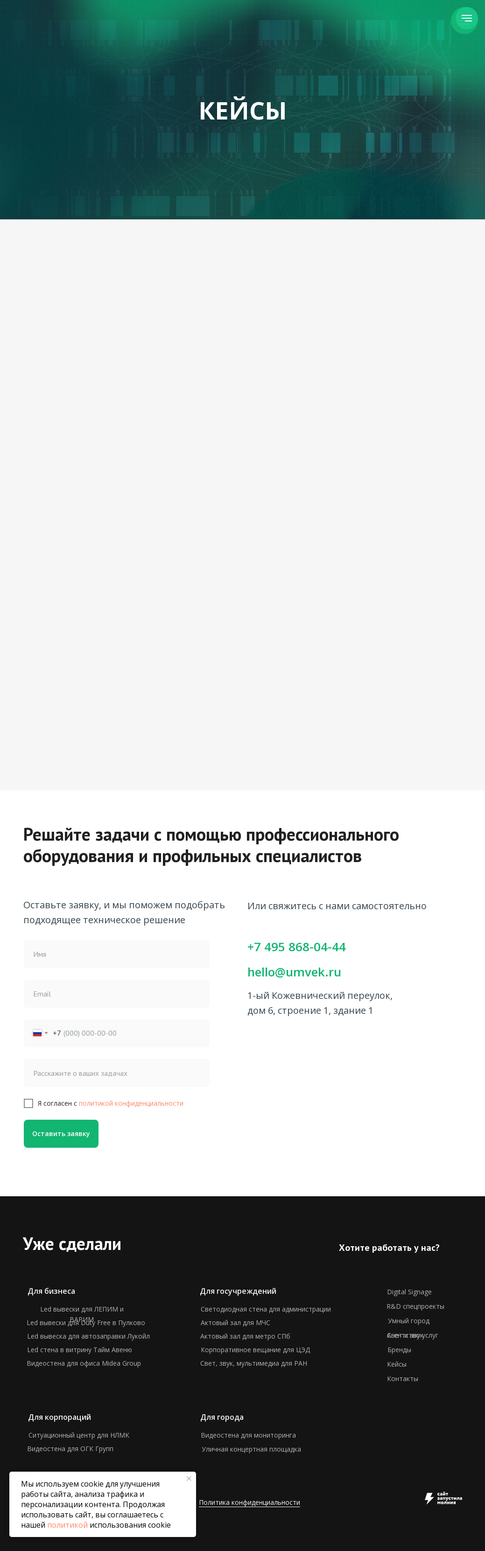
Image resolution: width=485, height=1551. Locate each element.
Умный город (408, 1320)
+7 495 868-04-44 (296, 946)
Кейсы (397, 1364)
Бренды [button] (399, 1349)
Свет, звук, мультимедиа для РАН (253, 1363)
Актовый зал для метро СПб (245, 1336)
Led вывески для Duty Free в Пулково (86, 1322)
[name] (117, 954)
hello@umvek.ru (294, 971)
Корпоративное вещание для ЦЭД (255, 1349)
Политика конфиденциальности (249, 1502)
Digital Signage (409, 1291)
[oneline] (117, 1073)
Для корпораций (59, 1417)
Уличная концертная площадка (251, 1449)
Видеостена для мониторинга (248, 1435)
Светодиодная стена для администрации (266, 1309)
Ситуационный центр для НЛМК (78, 1435)
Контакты (402, 1378)
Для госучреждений (238, 1291)
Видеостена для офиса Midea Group (84, 1363)
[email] (117, 994)
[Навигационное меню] (467, 18)
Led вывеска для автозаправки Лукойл (88, 1336)
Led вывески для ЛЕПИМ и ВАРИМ (82, 1314)
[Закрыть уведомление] (189, 1478)
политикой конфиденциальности (131, 1103)
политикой (67, 1525)
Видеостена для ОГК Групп (70, 1448)
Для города (222, 1417)
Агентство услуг (412, 1335)
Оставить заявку (61, 1133)
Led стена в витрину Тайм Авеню (79, 1349)
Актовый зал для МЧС (235, 1322)
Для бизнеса (51, 1291)
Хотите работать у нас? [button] (389, 1248)
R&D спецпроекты (415, 1306)
